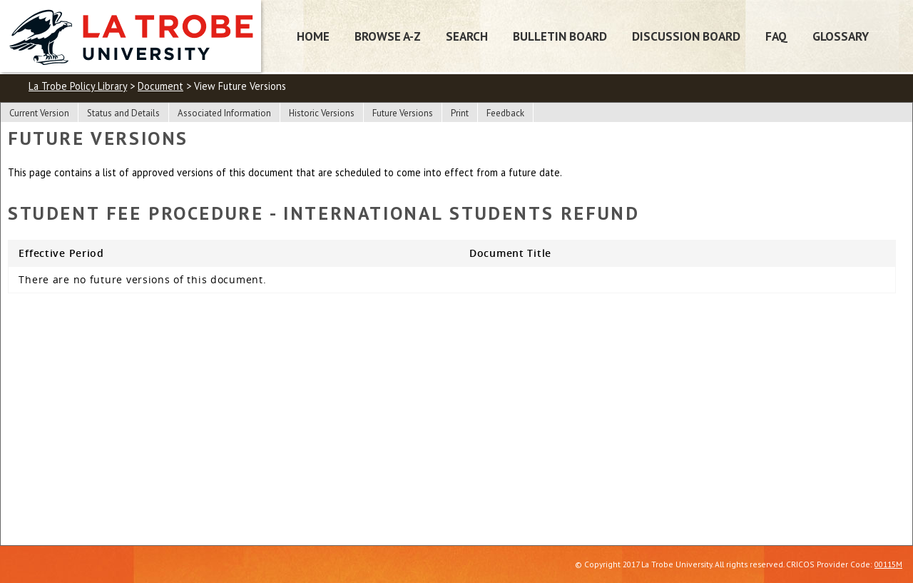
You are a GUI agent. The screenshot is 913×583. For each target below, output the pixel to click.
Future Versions (402, 113)
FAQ (776, 36)
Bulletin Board (560, 36)
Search (467, 36)
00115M (888, 564)
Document (160, 86)
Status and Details (123, 113)
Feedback (505, 113)
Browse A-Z (388, 36)
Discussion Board (686, 36)
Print (460, 113)
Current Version (39, 113)
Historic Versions (322, 113)
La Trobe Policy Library (78, 86)
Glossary (840, 36)
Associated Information (224, 113)
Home (313, 36)
